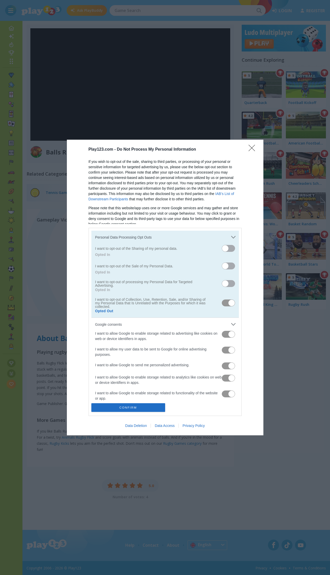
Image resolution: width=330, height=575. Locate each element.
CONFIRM (128, 407)
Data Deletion (136, 426)
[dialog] (165, 287)
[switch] (228, 248)
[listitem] (165, 237)
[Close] (253, 149)
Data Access (165, 426)
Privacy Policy (193, 426)
